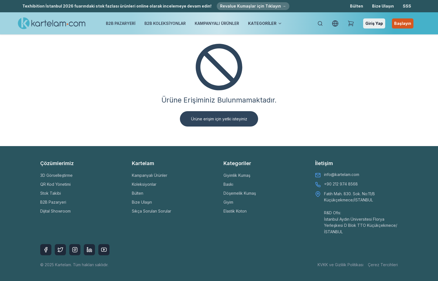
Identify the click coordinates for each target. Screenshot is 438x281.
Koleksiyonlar (144, 184)
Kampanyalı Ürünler (149, 175)
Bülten (356, 6)
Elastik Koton (235, 211)
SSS (407, 6)
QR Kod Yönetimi (55, 184)
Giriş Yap (374, 23)
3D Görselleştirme (56, 175)
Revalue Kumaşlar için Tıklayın (253, 6)
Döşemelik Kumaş (239, 193)
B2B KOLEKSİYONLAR (165, 23)
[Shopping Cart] (350, 23)
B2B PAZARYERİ (120, 23)
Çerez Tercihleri (383, 264)
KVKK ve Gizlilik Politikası (340, 264)
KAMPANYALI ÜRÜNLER (217, 23)
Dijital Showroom (55, 211)
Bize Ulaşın (383, 6)
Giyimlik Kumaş (236, 175)
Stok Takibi (50, 193)
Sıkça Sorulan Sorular (151, 211)
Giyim (228, 202)
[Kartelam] (52, 23)
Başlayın (402, 23)
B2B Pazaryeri (53, 202)
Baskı (228, 184)
